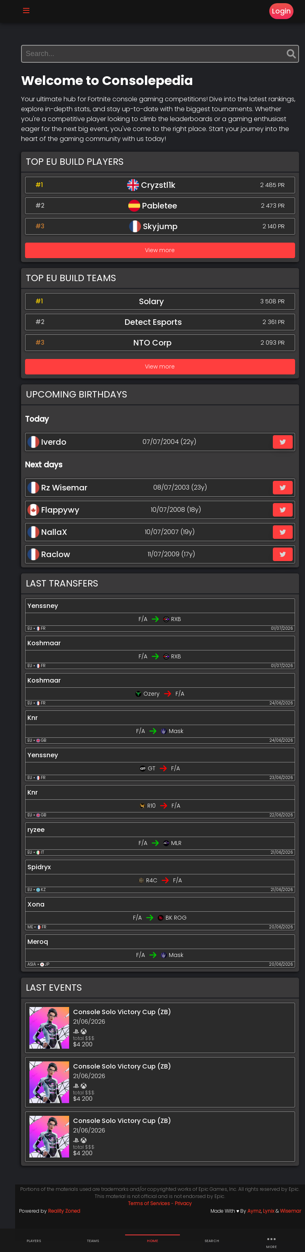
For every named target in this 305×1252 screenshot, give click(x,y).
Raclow (60, 565)
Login (278, 12)
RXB (182, 630)
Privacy (189, 1214)
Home (152, 1240)
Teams (93, 1240)
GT (158, 779)
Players (34, 1240)
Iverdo (58, 453)
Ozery (158, 705)
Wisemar (290, 1222)
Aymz (254, 1222)
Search (212, 1240)
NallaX (59, 543)
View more (166, 261)
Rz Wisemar (69, 499)
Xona (47, 915)
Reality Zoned (76, 1222)
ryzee (47, 840)
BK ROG (182, 929)
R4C (157, 891)
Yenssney (54, 616)
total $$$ (95, 1049)
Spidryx (51, 878)
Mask (182, 742)
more (271, 1241)
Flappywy (65, 521)
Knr (44, 728)
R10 (158, 817)
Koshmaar (56, 654)
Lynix (268, 1222)
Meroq (49, 952)
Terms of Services (155, 1214)
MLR (182, 854)
